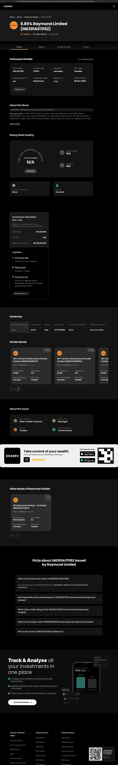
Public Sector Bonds (18, 762)
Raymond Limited (31, 17)
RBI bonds (65, 759)
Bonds (19, 17)
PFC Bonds (40, 764)
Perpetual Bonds (16, 740)
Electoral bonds (67, 746)
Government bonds (69, 755)
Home (12, 17)
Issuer (86, 47)
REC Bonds (40, 742)
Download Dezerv (23, 701)
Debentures (66, 737)
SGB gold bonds (68, 742)
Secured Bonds (16, 758)
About (19, 47)
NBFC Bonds (15, 749)
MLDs (12, 753)
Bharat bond (66, 764)
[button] (20, 733)
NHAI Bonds (40, 737)
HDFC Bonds (41, 755)
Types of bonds (67, 750)
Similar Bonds (63, 47)
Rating (42, 47)
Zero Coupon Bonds (17, 744)
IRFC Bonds (40, 759)
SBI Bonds (40, 746)
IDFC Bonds (40, 750)
